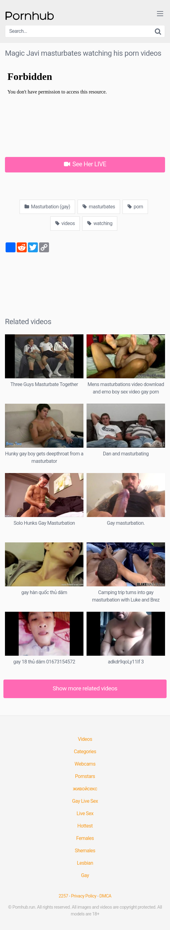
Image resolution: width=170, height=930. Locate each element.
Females (85, 838)
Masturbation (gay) (47, 207)
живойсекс (85, 789)
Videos (85, 739)
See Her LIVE (85, 164)
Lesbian (85, 863)
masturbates (99, 207)
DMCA (105, 896)
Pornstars (85, 776)
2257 (63, 896)
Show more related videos (85, 688)
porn (135, 207)
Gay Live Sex (85, 801)
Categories (85, 751)
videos (65, 223)
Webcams (84, 764)
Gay (85, 875)
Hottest (84, 826)
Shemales (85, 851)
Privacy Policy (83, 896)
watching (99, 223)
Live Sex (85, 813)
